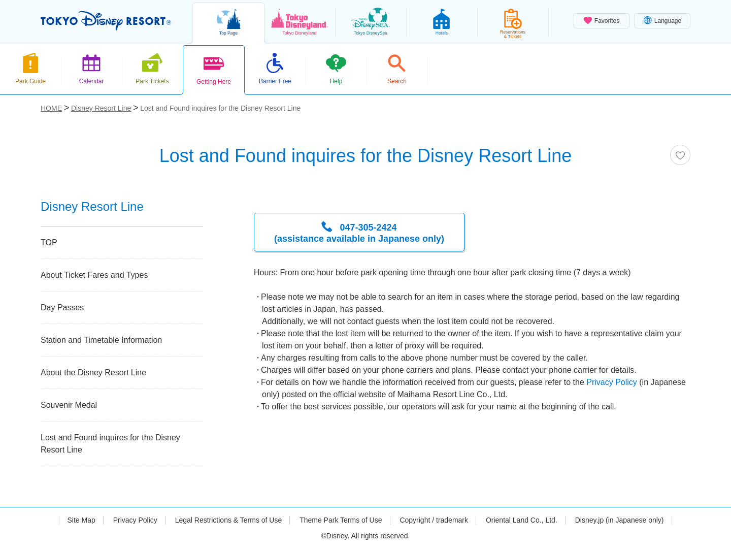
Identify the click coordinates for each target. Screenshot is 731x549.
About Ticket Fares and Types (94, 275)
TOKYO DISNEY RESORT (106, 20)
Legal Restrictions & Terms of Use (228, 520)
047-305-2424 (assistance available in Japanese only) (359, 233)
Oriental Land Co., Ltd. (521, 520)
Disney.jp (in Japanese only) (619, 520)
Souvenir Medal (69, 405)
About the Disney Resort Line (93, 372)
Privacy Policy (611, 382)
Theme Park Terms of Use (341, 520)
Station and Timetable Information (101, 340)
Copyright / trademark (434, 520)
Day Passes (62, 307)
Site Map (81, 520)
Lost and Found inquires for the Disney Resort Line (110, 443)
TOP (49, 242)
